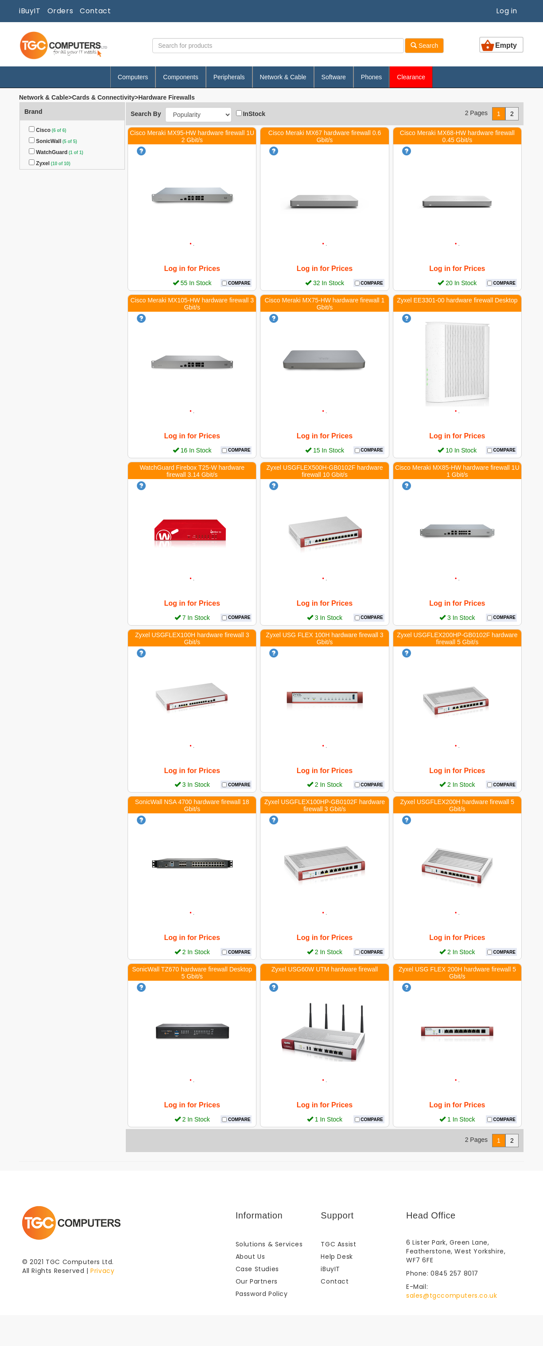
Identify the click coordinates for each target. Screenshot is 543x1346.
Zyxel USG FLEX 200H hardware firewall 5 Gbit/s (457, 973)
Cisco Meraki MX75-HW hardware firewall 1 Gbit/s (325, 304)
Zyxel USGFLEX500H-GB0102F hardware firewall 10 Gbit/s (324, 471)
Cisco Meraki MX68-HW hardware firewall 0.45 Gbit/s (457, 136)
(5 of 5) (69, 141)
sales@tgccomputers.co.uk (451, 1295)
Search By (146, 113)
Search (424, 45)
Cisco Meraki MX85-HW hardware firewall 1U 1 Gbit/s (457, 471)
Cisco (43, 130)
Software (334, 77)
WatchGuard (51, 152)
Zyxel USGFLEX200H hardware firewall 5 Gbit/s (457, 805)
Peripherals (229, 77)
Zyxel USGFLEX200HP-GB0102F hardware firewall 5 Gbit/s (457, 638)
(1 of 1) (75, 152)
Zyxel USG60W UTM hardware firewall (325, 969)
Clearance (411, 77)
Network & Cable (283, 77)
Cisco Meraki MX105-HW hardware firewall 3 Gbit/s (192, 304)
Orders (60, 11)
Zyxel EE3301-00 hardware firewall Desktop (457, 300)
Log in (506, 11)
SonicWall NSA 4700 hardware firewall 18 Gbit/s (192, 805)
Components (180, 77)
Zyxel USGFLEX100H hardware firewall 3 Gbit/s (192, 638)
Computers (133, 77)
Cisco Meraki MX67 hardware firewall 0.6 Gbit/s (324, 136)
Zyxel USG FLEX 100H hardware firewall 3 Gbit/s (324, 638)
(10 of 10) (60, 163)
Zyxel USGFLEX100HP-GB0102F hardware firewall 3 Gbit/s (324, 805)
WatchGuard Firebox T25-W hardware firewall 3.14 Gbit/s (192, 471)
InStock (250, 113)
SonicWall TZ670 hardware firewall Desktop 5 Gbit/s (192, 973)
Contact (95, 11)
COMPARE (238, 283)
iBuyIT (30, 11)
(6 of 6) (58, 130)
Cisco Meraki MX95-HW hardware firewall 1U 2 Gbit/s (192, 136)
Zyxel (43, 163)
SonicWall (48, 141)
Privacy (102, 1270)
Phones (371, 77)
